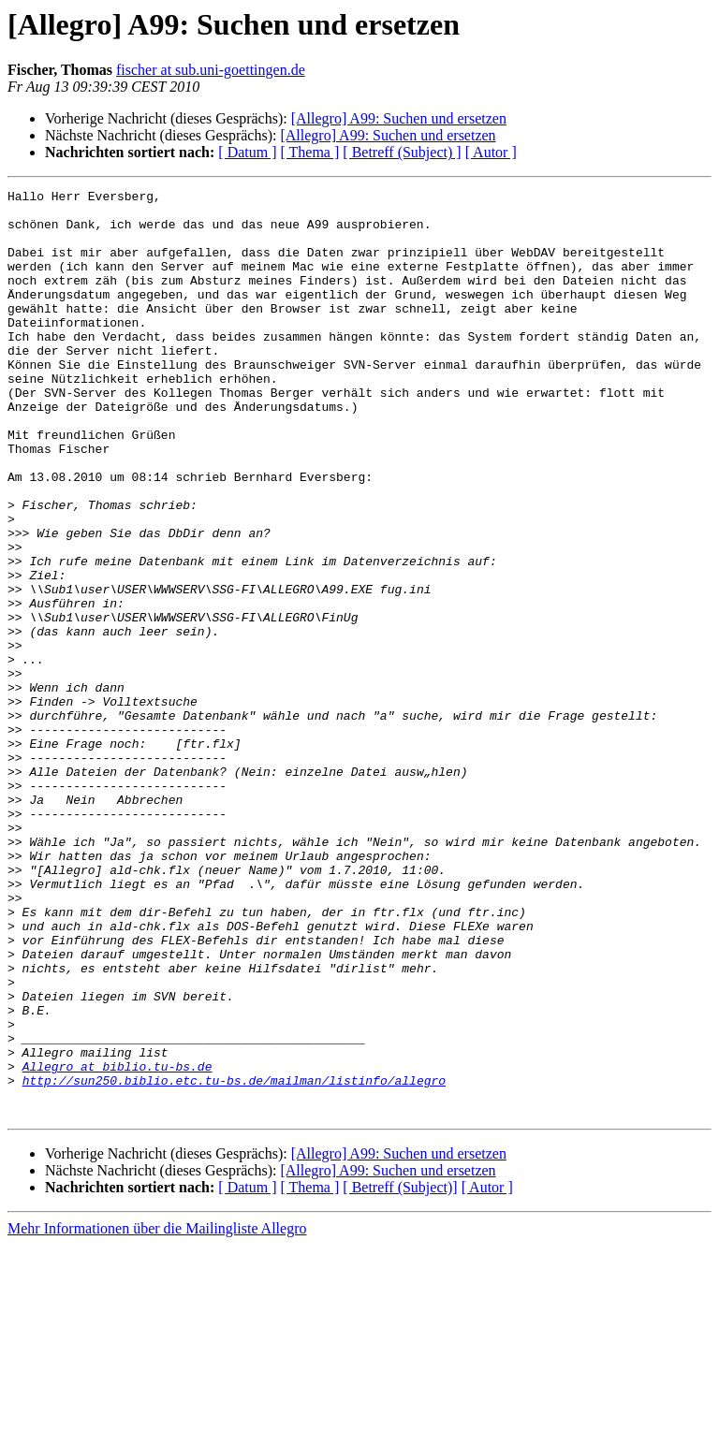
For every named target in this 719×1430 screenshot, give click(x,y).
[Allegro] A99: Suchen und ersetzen (398, 118)
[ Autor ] (491, 152)
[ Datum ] (247, 152)
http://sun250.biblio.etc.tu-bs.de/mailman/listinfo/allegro (234, 1259)
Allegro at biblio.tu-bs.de (117, 1242)
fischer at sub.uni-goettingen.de (210, 70)
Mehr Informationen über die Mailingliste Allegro (156, 1414)
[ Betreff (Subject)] (400, 1372)
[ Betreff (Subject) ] (402, 152)
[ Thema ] (310, 152)
